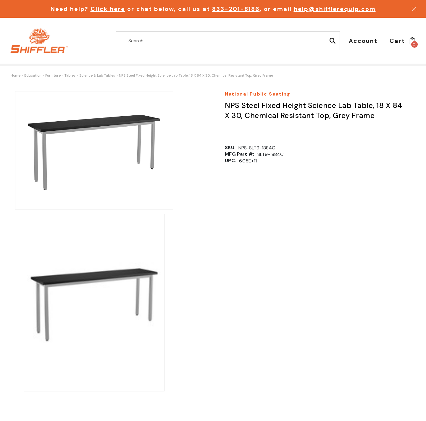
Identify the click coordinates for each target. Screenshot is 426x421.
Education (32, 75)
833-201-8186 (236, 9)
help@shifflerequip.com (335, 9)
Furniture (53, 75)
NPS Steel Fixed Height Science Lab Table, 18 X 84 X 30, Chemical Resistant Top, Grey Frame (196, 75)
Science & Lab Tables (97, 75)
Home (15, 75)
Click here (108, 9)
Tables (69, 75)
